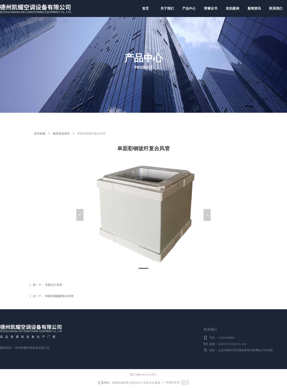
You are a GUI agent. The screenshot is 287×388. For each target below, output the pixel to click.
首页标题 (39, 133)
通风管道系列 (61, 133)
